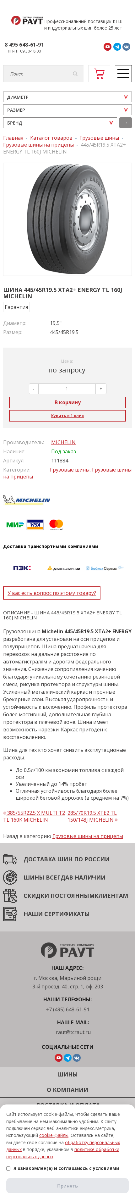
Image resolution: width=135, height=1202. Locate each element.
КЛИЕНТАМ (111, 895)
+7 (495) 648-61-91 (67, 1009)
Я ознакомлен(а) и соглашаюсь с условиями (62, 1168)
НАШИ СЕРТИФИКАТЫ (57, 914)
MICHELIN (63, 442)
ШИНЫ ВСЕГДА (46, 877)
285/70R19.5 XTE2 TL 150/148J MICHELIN (93, 816)
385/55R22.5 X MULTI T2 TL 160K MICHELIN (34, 816)
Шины (67, 1074)
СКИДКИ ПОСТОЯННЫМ (59, 895)
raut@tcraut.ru (73, 1032)
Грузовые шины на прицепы (87, 836)
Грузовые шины (69, 469)
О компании (67, 1089)
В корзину (68, 402)
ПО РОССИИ (91, 859)
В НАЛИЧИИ (87, 877)
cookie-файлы (53, 1135)
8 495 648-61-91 (24, 44)
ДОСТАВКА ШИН (48, 859)
